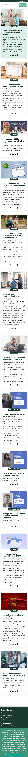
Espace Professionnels (7, 715)
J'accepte (7, 754)
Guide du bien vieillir (7, 726)
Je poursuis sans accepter (17, 754)
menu (23, 5)
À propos (3, 713)
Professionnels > (22, 1)
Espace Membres (6, 717)
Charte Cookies (17, 740)
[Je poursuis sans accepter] (26, 742)
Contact (3, 720)
